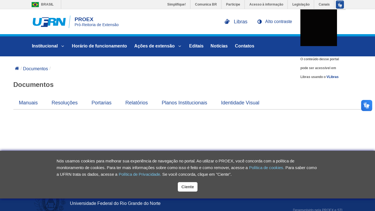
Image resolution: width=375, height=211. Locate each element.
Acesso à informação (266, 4)
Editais (196, 46)
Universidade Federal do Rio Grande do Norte (115, 203)
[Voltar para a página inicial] (17, 69)
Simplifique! (176, 4)
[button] (275, 21)
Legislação (301, 4)
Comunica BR (206, 4)
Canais (324, 4)
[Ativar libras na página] (235, 21)
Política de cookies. (266, 167)
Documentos (35, 68)
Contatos (244, 46)
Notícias (219, 46)
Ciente (187, 186)
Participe (233, 4)
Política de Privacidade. (140, 174)
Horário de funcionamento (99, 46)
